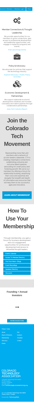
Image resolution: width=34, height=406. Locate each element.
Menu (29, 9)
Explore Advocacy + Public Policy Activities (17, 76)
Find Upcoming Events (17, 50)
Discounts (8, 273)
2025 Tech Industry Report (17, 109)
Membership (5, 338)
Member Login (19, 9)
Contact (19, 340)
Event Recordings (11, 265)
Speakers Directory (11, 269)
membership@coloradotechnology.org (16, 385)
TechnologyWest (14, 397)
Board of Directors (7, 335)
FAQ (18, 332)
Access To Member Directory (15, 257)
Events (3, 343)
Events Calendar (10, 253)
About (3, 332)
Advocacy (4, 340)
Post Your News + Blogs (13, 261)
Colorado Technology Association (16, 392)
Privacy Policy (6, 394)
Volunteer (19, 338)
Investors (19, 335)
